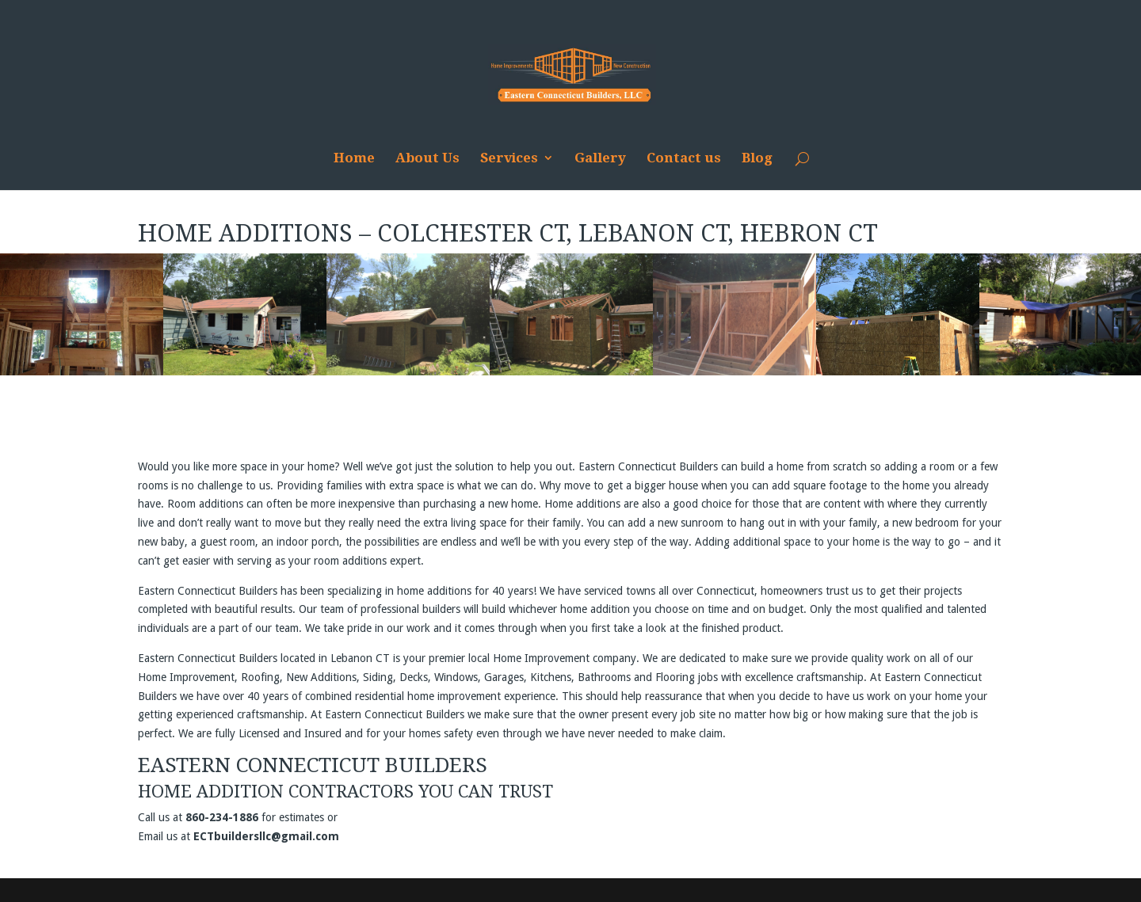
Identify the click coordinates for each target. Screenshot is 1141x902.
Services (509, 159)
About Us (427, 159)
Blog (757, 159)
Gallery (600, 159)
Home (354, 159)
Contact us (684, 159)
